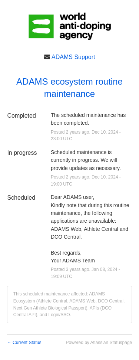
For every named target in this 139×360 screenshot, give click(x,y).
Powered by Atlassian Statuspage (99, 342)
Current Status (24, 342)
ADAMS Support (73, 56)
